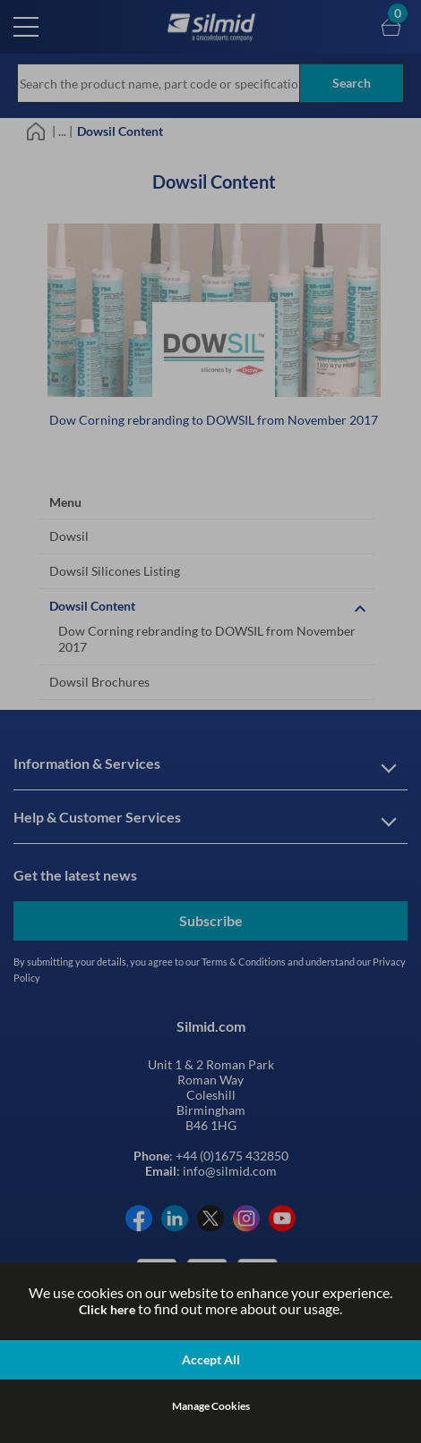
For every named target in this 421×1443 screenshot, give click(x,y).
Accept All (211, 1359)
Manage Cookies (211, 1406)
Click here (107, 1309)
